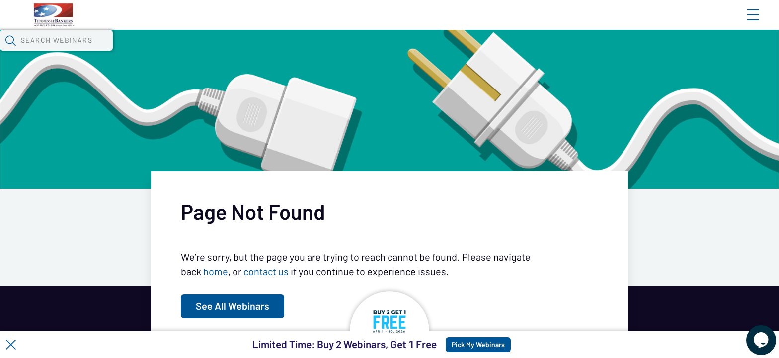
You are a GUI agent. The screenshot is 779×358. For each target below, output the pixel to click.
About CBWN (673, 23)
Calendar (239, 52)
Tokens (289, 52)
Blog (612, 23)
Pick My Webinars (502, 344)
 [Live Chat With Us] (752, 333)
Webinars (184, 52)
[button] (575, 51)
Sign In (741, 23)
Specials (356, 52)
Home (174, 23)
